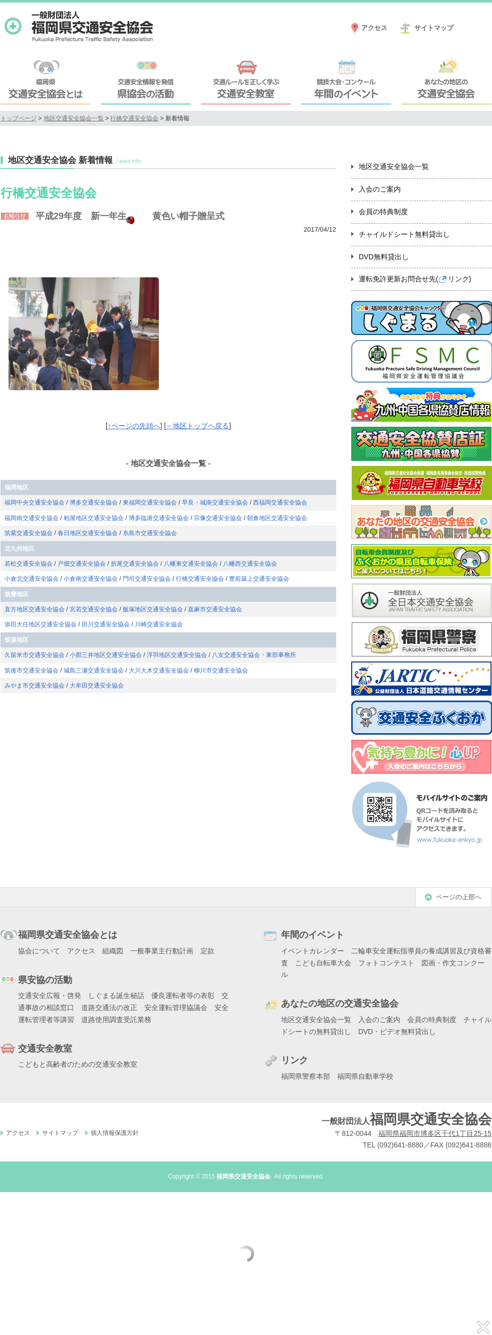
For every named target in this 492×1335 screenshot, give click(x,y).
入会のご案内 (380, 189)
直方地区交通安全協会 (35, 609)
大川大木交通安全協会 (159, 670)
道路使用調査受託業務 (116, 1020)
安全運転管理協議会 (175, 1008)
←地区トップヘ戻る (197, 426)
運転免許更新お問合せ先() (415, 279)
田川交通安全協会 (106, 624)
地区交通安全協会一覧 (74, 118)
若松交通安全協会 (29, 563)
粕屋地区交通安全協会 (94, 518)
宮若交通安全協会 (94, 609)
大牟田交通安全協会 (97, 685)
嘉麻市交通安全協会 (215, 609)
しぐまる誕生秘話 (116, 995)
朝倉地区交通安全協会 (277, 518)
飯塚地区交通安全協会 (153, 609)
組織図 (112, 951)
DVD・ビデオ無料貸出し (397, 1032)
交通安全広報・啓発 (49, 995)
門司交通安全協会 (147, 578)
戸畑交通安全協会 (82, 563)
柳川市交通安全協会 (221, 670)
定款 (207, 951)
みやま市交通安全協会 (35, 685)
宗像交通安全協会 (218, 518)
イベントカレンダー (312, 951)
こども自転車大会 (323, 963)
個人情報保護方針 (115, 1132)
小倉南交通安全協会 (91, 578)
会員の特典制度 (383, 212)
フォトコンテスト (386, 963)
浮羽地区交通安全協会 (177, 654)
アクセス (374, 28)
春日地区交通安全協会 (88, 533)
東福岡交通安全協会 (150, 502)
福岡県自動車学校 (365, 1076)
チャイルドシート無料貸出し (404, 234)
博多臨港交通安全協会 (159, 518)
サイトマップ (433, 28)
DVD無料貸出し (384, 257)
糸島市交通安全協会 (150, 533)
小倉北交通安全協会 (32, 578)
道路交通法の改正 (109, 1008)
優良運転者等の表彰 (182, 995)
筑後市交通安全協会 (32, 670)
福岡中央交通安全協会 (35, 502)
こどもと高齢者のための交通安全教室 (77, 1064)
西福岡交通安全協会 (280, 502)
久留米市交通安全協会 (35, 654)
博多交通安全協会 (94, 502)
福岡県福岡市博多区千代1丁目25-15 (434, 1133)
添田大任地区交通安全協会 (41, 624)
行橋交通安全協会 (134, 118)
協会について (39, 951)
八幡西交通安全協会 (250, 563)
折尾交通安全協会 (135, 563)
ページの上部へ (458, 897)
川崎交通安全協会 (159, 624)
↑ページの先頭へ (134, 426)
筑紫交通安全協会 (29, 533)
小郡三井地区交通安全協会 (106, 654)
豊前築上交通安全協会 (259, 578)
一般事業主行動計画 (161, 951)
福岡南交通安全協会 (32, 518)
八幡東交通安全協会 (191, 563)
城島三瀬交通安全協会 (94, 670)
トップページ (19, 118)
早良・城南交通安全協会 (215, 502)
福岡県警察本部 (305, 1076)
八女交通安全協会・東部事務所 (254, 654)
